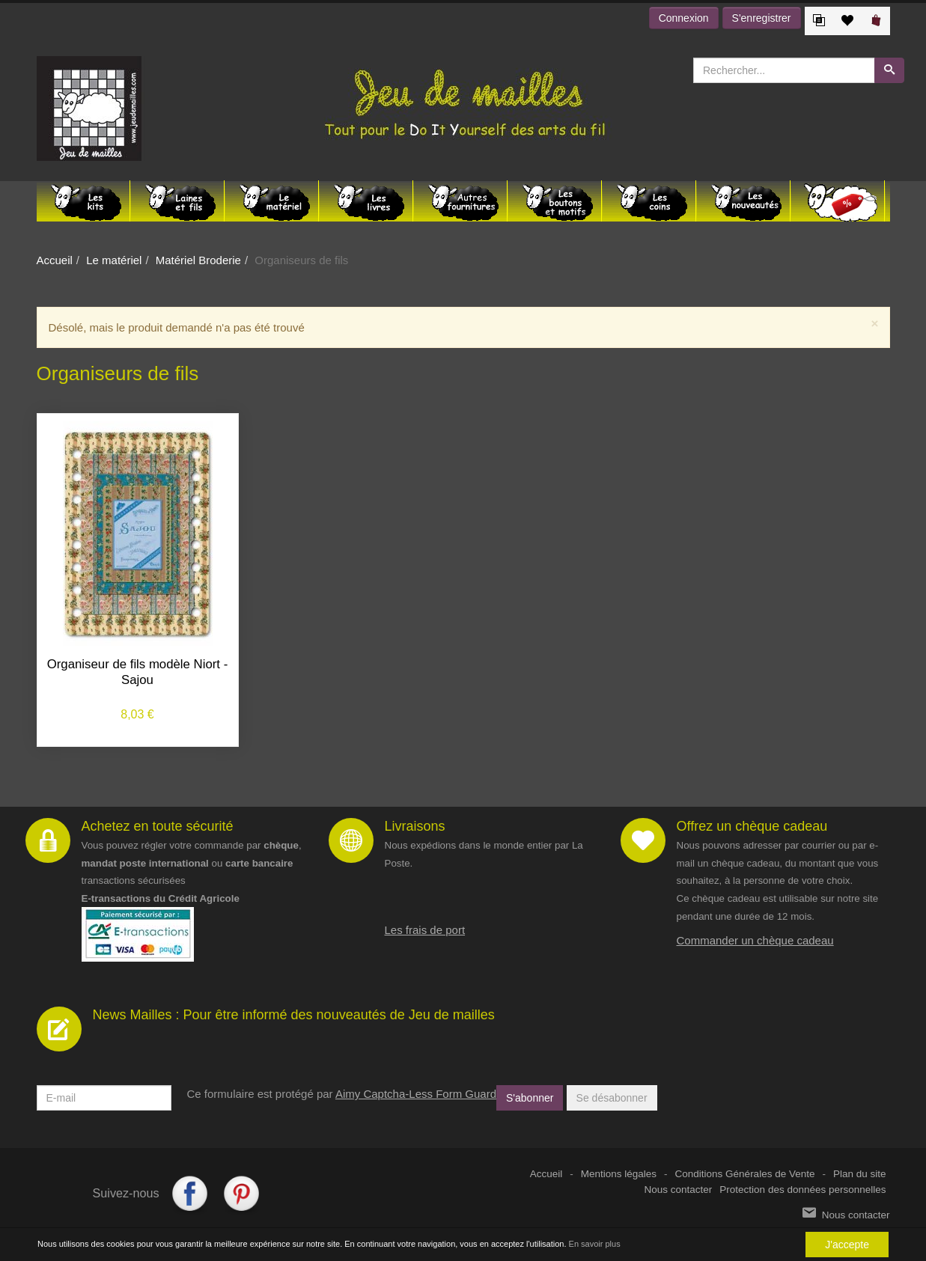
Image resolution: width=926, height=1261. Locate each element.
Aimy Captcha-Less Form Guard (415, 1093)
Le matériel (113, 260)
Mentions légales (619, 1173)
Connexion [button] (684, 18)
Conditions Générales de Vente (745, 1173)
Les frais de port (425, 929)
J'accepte (847, 1245)
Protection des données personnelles (802, 1189)
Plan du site (859, 1173)
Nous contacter (679, 1189)
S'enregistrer (761, 18)
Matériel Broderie (198, 260)
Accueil (55, 260)
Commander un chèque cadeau (755, 940)
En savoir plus (595, 1244)
